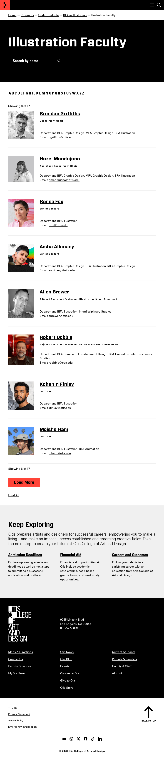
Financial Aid (70, 554)
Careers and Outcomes (130, 554)
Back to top (148, 720)
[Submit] (59, 60)
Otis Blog (66, 659)
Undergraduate (48, 15)
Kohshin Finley (57, 384)
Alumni (117, 673)
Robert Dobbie (56, 337)
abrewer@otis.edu (61, 316)
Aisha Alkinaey (57, 246)
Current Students (123, 652)
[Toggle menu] (152, 5)
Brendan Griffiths (60, 113)
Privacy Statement (19, 714)
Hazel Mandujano (60, 159)
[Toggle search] (159, 5)
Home (12, 15)
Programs (27, 15)
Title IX (12, 708)
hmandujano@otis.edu (64, 180)
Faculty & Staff (121, 666)
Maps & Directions (20, 652)
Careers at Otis (70, 673)
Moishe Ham (54, 429)
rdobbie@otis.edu (61, 362)
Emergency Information (22, 726)
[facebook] (85, 739)
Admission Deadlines (25, 554)
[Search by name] (30, 60)
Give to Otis (68, 680)
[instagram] (71, 739)
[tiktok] (93, 739)
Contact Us (15, 659)
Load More (24, 482)
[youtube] (64, 739)
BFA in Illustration (75, 15)
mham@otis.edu (60, 453)
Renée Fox (51, 201)
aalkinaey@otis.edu (62, 270)
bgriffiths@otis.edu (61, 137)
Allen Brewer (54, 292)
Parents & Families (124, 659)
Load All (13, 495)
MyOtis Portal (17, 673)
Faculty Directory (19, 666)
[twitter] (78, 739)
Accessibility (15, 720)
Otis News (67, 652)
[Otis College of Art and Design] (5, 5)
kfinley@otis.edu (60, 408)
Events (64, 666)
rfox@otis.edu (58, 225)
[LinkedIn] (100, 739)
